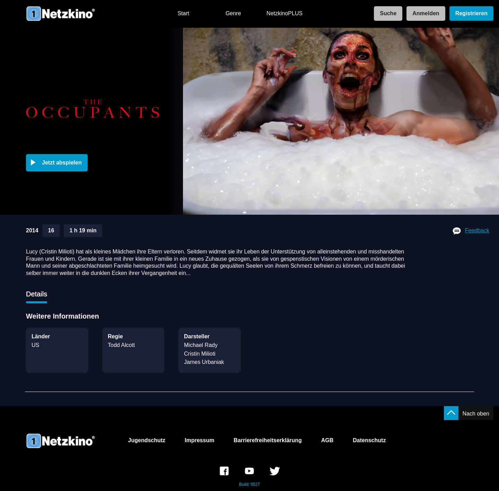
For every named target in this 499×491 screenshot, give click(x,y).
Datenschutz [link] (369, 440)
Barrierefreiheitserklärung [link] (268, 440)
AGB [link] (327, 440)
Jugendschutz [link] (147, 440)
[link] (386, 13)
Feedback (477, 230)
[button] (58, 162)
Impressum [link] (199, 440)
